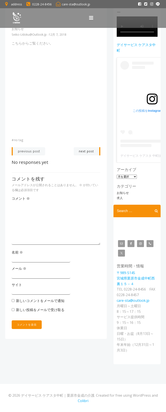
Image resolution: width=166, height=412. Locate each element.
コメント (21, 198)
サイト (17, 284)
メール (19, 268)
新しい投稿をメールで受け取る (40, 309)
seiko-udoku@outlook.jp (29, 35)
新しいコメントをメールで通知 (40, 300)
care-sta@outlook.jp (133, 300)
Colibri (83, 400)
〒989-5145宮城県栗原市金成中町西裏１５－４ (136, 278)
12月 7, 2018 (57, 35)
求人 (120, 198)
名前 (17, 252)
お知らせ (18, 29)
